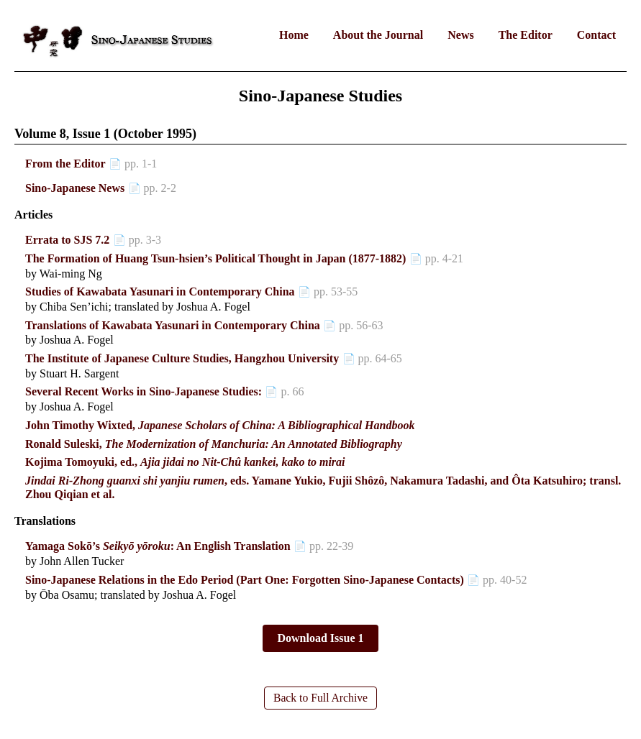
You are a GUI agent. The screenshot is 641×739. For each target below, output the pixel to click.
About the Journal (378, 35)
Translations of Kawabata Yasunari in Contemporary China (172, 325)
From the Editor (65, 163)
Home (294, 35)
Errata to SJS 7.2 (67, 240)
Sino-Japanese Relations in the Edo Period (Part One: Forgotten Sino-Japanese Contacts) (244, 580)
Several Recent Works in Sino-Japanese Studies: (143, 391)
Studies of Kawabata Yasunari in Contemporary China (160, 291)
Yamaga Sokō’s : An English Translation (158, 546)
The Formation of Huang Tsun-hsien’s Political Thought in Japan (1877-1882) (215, 258)
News (460, 35)
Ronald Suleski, (213, 444)
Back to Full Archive (321, 698)
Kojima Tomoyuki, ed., (185, 462)
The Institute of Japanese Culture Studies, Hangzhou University (182, 358)
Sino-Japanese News (74, 188)
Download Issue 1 (320, 638)
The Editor (526, 35)
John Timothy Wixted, (219, 425)
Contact (596, 35)
